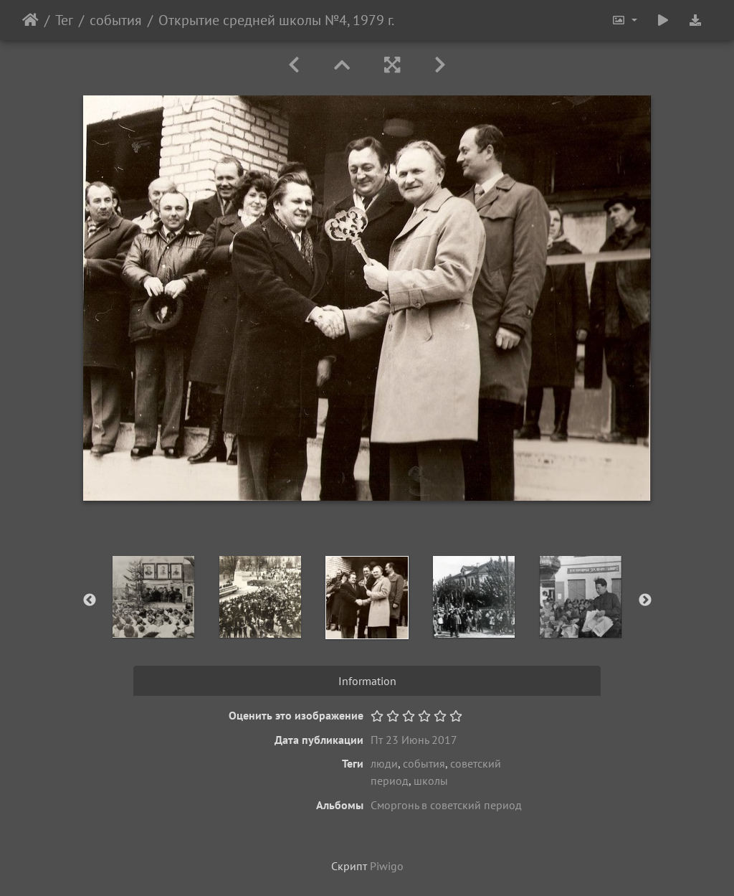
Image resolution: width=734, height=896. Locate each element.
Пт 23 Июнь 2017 (414, 739)
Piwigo (387, 866)
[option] (153, 597)
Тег (64, 20)
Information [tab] (367, 681)
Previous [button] (89, 600)
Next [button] (645, 600)
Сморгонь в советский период (446, 805)
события (116, 20)
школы (431, 780)
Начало (30, 20)
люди (384, 763)
